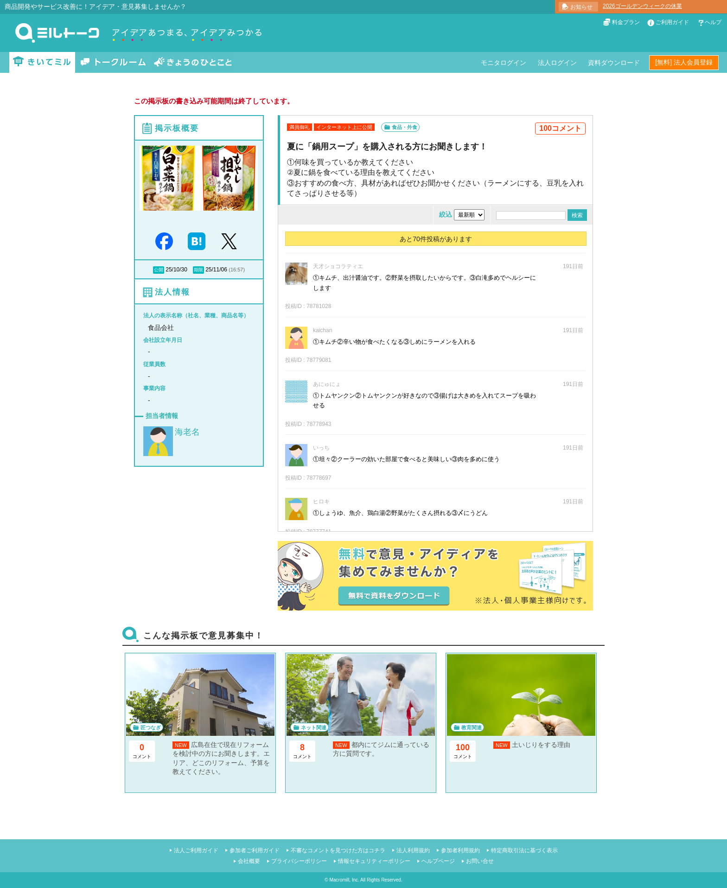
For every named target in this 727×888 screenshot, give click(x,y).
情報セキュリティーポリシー (374, 861)
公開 (158, 269)
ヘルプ (713, 22)
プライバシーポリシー (299, 861)
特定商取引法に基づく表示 (524, 850)
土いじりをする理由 (541, 744)
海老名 (187, 432)
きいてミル (42, 62)
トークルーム (113, 62)
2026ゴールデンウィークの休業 (642, 6)
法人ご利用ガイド (196, 850)
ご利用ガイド (672, 22)
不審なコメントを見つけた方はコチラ (338, 850)
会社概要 (249, 861)
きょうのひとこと (193, 62)
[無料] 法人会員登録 (684, 62)
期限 (198, 269)
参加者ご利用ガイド (255, 850)
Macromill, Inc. (344, 879)
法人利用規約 (413, 850)
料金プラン (626, 22)
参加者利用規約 (460, 850)
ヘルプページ (438, 861)
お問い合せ (480, 861)
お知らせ (581, 7)
